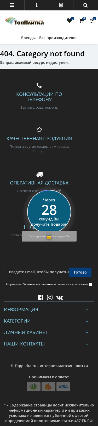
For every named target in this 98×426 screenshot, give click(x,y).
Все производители (57, 37)
